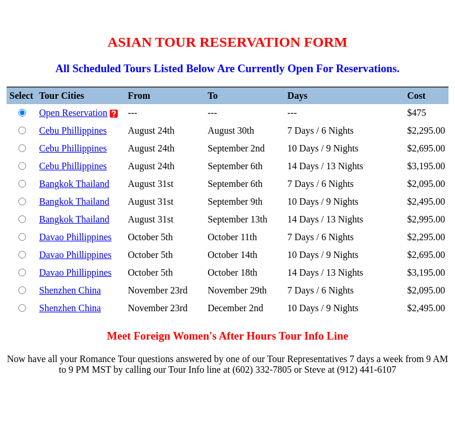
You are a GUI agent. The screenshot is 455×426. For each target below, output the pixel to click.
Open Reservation (73, 113)
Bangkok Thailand (74, 184)
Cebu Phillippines (73, 130)
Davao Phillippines (75, 237)
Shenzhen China (70, 290)
